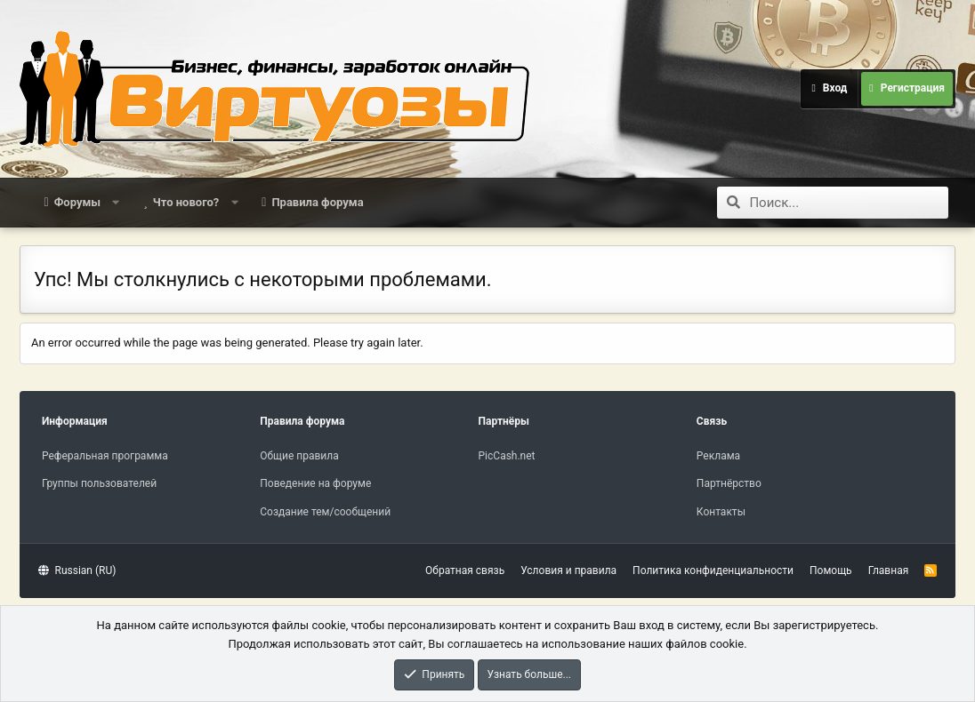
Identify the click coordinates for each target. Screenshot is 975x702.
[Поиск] (848, 203)
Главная (888, 570)
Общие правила (299, 456)
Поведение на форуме (315, 483)
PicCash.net (507, 456)
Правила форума (317, 202)
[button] (116, 202)
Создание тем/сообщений (325, 512)
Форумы (77, 202)
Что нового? (186, 202)
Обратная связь (464, 570)
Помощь (831, 570)
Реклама (718, 456)
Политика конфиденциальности (713, 570)
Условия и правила (568, 570)
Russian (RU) (77, 570)
